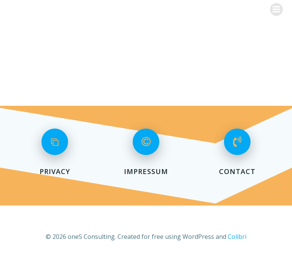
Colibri (237, 236)
